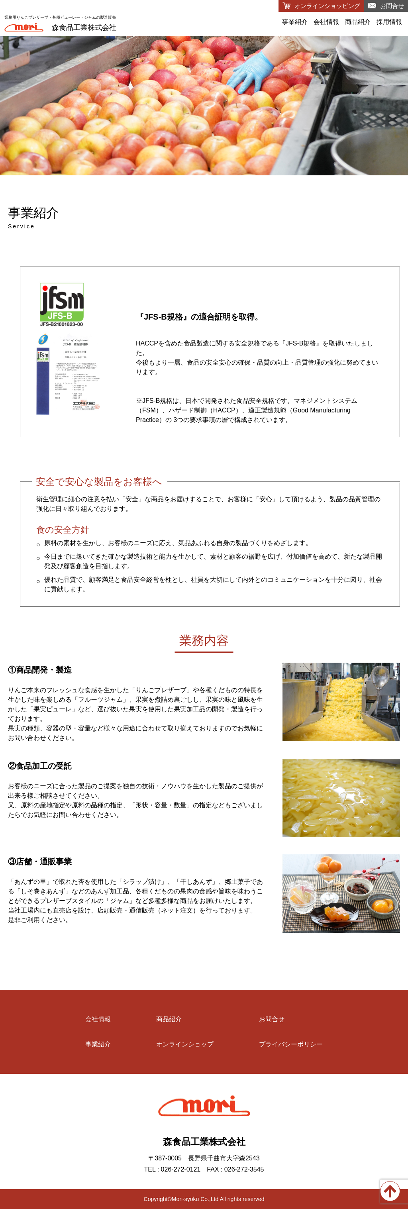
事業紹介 (295, 21)
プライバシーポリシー (291, 1044)
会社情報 (326, 21)
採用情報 (389, 21)
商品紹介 (358, 21)
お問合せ (271, 1019)
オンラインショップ (185, 1044)
